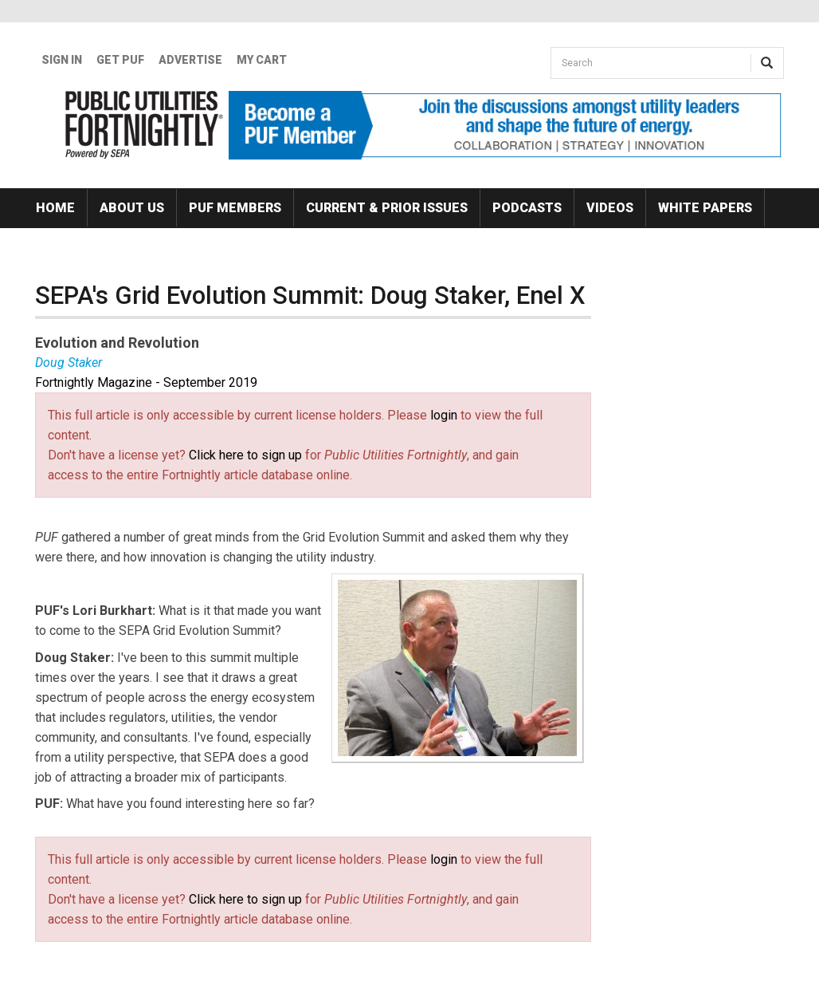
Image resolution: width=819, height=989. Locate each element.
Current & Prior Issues (387, 207)
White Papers (705, 207)
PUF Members (235, 207)
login (443, 415)
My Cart (262, 59)
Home (55, 207)
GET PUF (120, 59)
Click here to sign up (245, 455)
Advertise (190, 59)
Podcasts (527, 207)
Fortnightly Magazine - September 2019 (146, 382)
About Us (132, 207)
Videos (609, 207)
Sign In (61, 59)
